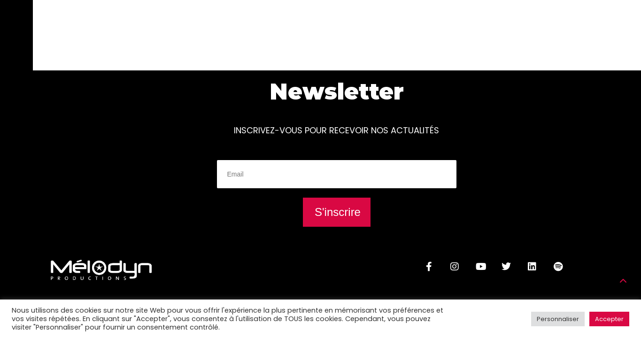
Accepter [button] (609, 319)
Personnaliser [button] (558, 319)
